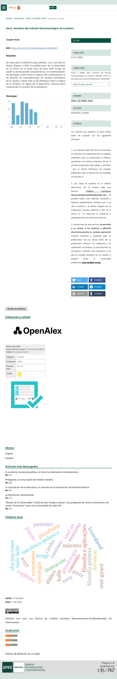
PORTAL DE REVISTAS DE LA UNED (22, 653)
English (9, 453)
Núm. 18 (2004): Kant (36, 18)
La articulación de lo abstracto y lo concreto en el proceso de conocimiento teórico (47, 487)
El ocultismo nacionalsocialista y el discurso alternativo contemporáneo (41, 472)
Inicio (9, 18)
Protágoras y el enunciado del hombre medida (29, 479)
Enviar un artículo (16, 308)
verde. (91, 262)
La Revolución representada (19, 494)
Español (9, 458)
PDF (77, 40)
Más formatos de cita (82, 84)
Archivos (19, 18)
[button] (79, 280)
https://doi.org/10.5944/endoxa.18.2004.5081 (34, 48)
